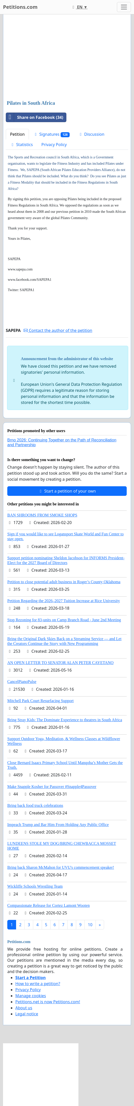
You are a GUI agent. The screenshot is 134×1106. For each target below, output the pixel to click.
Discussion (91, 134)
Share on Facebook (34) (34, 117)
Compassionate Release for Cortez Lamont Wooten (48, 905)
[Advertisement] (67, 57)
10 (90, 924)
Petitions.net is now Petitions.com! (47, 1002)
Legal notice (26, 1014)
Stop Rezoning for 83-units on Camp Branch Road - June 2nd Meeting (64, 620)
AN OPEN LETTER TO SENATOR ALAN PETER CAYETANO (60, 663)
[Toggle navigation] (124, 7)
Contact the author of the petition (58, 330)
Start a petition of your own (67, 491)
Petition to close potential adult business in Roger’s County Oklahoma (63, 582)
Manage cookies (30, 995)
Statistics (21, 144)
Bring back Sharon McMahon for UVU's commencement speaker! (60, 867)
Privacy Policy (54, 144)
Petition (17, 134)
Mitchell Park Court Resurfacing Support (40, 701)
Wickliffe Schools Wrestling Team (35, 886)
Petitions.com (20, 7)
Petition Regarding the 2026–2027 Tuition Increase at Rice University (63, 601)
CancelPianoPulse (21, 681)
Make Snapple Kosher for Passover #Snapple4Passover (51, 786)
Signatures (51, 134)
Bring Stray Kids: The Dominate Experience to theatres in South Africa (64, 720)
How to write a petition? (37, 983)
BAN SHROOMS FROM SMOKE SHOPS (42, 515)
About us (23, 1008)
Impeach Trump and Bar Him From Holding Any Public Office (58, 824)
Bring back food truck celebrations (35, 805)
